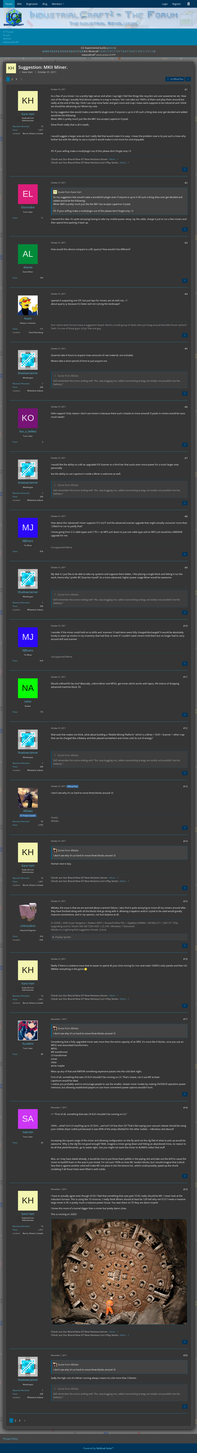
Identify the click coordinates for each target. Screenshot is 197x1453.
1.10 (138, 51)
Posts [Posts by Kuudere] (15, 1054)
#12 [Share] (185, 728)
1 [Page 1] (8, 79)
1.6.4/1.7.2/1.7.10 (109, 51)
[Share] (188, 79)
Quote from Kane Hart (69, 192)
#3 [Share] (186, 242)
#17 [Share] (185, 1019)
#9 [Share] (186, 567)
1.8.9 (123, 51)
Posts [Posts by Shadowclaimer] (15, 387)
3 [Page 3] (16, 79)
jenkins (111, 47)
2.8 (81, 51)
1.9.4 (131, 51)
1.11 (145, 51)
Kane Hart (27, 72)
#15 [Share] (185, 901)
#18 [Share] (185, 1107)
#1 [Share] (186, 89)
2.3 (59, 51)
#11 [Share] (185, 676)
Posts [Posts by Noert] (15, 329)
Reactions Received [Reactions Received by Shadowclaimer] (21, 383)
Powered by (98, 1448)
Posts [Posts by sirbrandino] (15, 936)
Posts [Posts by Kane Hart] (15, 130)
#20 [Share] (185, 1355)
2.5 (64, 51)
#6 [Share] (186, 406)
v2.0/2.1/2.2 (48, 51)
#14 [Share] (185, 841)
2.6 (70, 51)
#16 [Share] (185, 958)
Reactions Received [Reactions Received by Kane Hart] (21, 126)
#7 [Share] (186, 458)
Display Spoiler (63, 937)
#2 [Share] (186, 182)
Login (165, 3)
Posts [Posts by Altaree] (15, 278)
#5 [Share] (186, 348)
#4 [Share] (186, 293)
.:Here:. (112, 159)
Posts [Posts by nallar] (15, 712)
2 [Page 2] (12, 79)
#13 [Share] (185, 786)
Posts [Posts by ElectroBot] (15, 218)
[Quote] (185, 169)
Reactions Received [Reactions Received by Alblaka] (21, 821)
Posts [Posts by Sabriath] (15, 1142)
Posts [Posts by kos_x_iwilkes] (15, 442)
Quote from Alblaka (68, 375)
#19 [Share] (185, 1189)
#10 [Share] (185, 625)
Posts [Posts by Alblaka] (15, 825)
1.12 (152, 51)
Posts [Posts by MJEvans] (15, 551)
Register (176, 3)
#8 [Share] (186, 516)
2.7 (76, 51)
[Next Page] (21, 79)
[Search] (188, 4)
